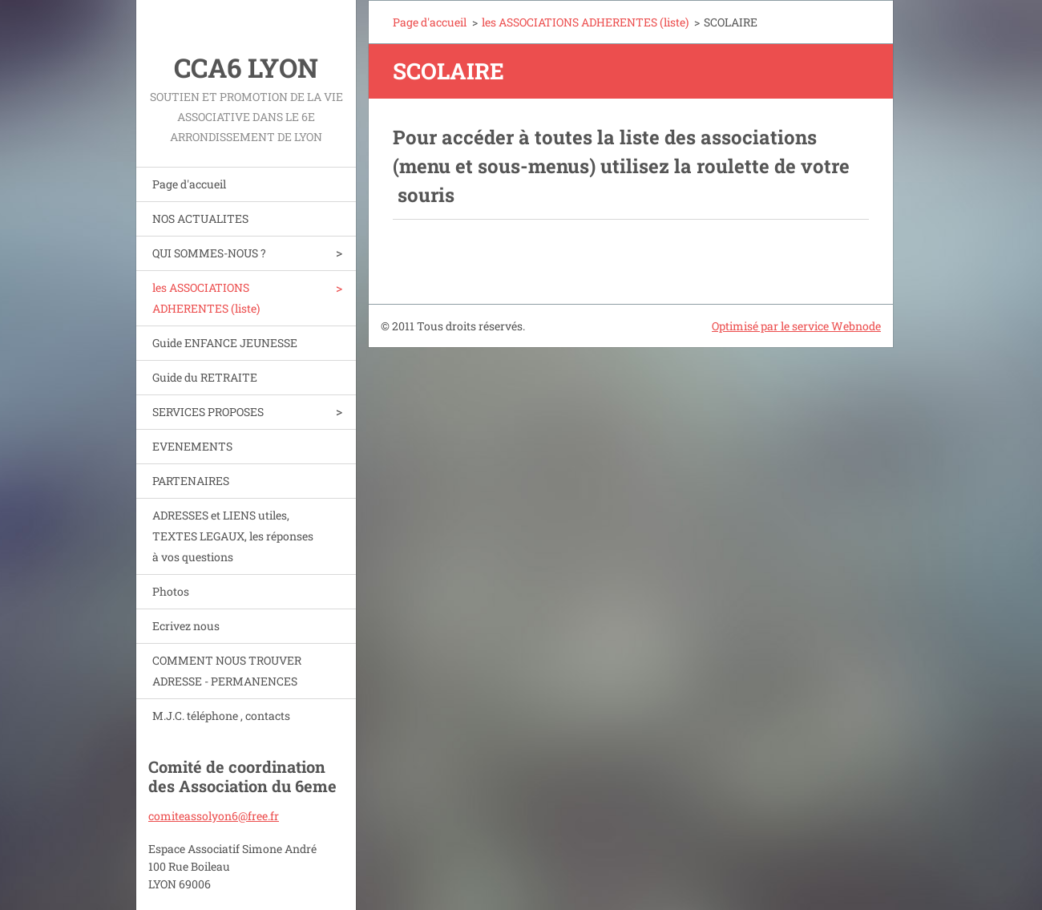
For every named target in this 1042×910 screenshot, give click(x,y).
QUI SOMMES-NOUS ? (209, 253)
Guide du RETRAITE (204, 377)
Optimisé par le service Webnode (796, 326)
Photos (170, 591)
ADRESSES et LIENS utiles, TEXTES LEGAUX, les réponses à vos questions (232, 536)
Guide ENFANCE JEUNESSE (224, 342)
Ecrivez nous (186, 625)
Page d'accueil (189, 184)
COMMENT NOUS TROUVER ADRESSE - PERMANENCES (226, 671)
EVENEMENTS (192, 446)
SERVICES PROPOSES (208, 411)
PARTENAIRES (190, 480)
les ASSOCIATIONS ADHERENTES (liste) (206, 298)
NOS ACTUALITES (200, 218)
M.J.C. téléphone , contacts (221, 715)
